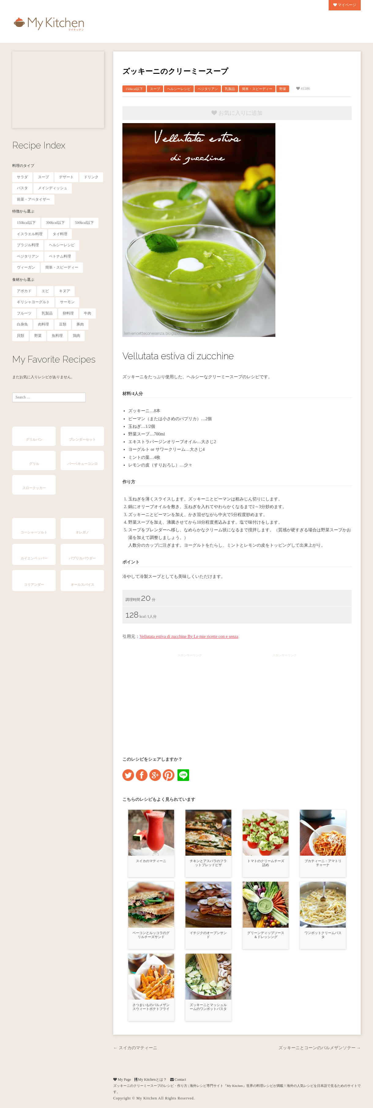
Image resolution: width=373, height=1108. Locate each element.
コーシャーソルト (34, 532)
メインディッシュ (52, 188)
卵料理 (68, 313)
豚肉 (80, 324)
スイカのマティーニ (151, 861)
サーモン (67, 302)
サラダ (22, 177)
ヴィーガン (26, 267)
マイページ (344, 5)
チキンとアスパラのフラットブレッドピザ (208, 863)
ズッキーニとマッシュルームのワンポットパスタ (208, 1007)
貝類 (20, 336)
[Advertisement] (58, 89)
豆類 (62, 324)
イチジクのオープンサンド (208, 935)
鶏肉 (76, 336)
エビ (45, 291)
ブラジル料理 (28, 245)
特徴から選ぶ (23, 211)
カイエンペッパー (34, 558)
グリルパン (34, 439)
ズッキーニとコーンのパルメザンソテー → (319, 1048)
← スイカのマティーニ (135, 1048)
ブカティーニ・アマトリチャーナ (322, 863)
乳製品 (47, 313)
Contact (178, 1079)
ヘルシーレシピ (62, 245)
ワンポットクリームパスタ (322, 935)
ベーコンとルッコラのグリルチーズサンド (151, 935)
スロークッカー (34, 488)
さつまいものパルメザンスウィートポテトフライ (151, 1007)
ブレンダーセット (82, 439)
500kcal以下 (84, 222)
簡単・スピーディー (61, 267)
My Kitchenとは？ (150, 1079)
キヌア (64, 291)
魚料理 (57, 336)
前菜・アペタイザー (33, 199)
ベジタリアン (28, 256)
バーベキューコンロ (82, 463)
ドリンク (91, 177)
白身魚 (22, 324)
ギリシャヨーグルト (33, 302)
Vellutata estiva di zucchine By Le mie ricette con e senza (189, 636)
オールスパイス (82, 584)
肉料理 (43, 324)
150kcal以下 (26, 222)
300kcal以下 (55, 222)
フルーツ (24, 313)
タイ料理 (60, 234)
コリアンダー (34, 584)
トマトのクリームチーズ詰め (265, 863)
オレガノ (82, 532)
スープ (43, 177)
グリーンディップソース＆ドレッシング (265, 935)
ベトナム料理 (60, 256)
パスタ (22, 188)
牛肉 (87, 313)
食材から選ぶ (23, 279)
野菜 (38, 336)
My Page (122, 1079)
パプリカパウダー (82, 558)
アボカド (24, 291)
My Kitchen (146, 1098)
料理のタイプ (23, 166)
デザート (66, 177)
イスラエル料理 (30, 234)
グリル (34, 463)
